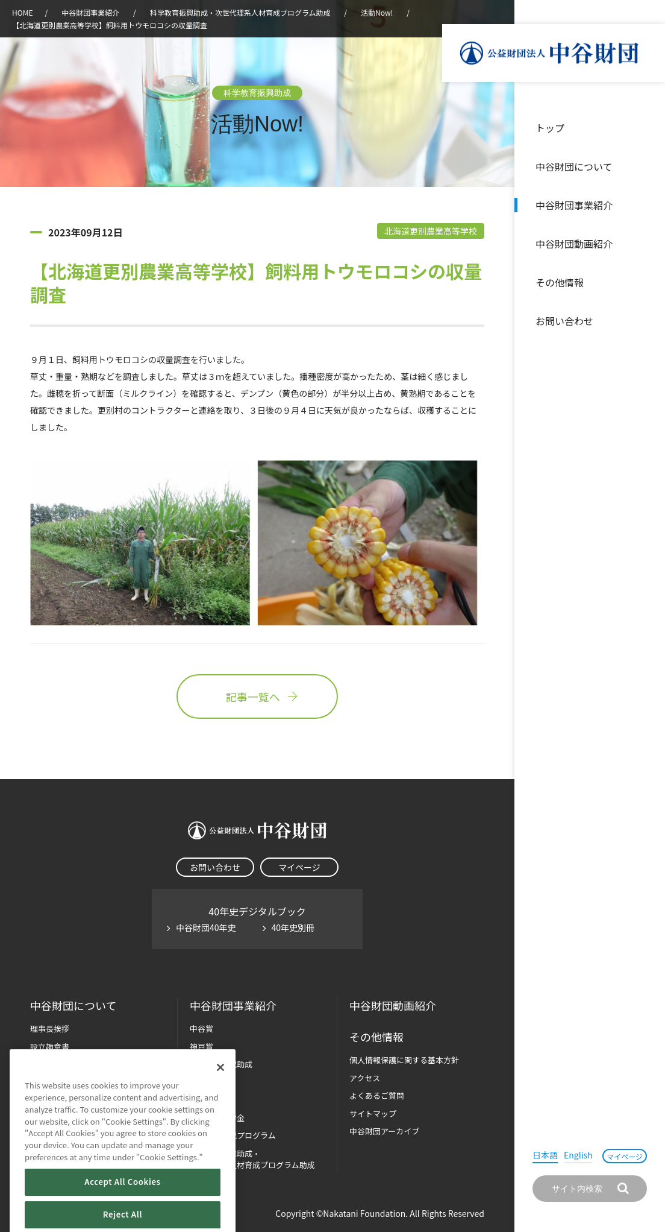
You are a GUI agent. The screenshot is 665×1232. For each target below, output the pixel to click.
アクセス (364, 1078)
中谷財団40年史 (206, 927)
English (578, 1155)
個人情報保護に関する (404, 1060)
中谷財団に (73, 1005)
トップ (549, 128)
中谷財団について (574, 166)
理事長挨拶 (49, 1028)
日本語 (545, 1155)
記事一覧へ (257, 696)
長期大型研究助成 (221, 1064)
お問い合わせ (564, 321)
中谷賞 (201, 1028)
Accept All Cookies (122, 1213)
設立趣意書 (49, 1046)
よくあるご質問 (376, 1095)
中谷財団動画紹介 (574, 243)
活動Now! (377, 12)
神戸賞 (201, 1046)
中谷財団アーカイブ (384, 1131)
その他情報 (559, 282)
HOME (22, 12)
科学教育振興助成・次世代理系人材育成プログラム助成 (240, 12)
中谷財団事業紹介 (574, 205)
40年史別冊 (293, 927)
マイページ (625, 1156)
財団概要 (45, 1064)
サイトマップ (372, 1113)
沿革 (647, 243)
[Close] (220, 1098)
